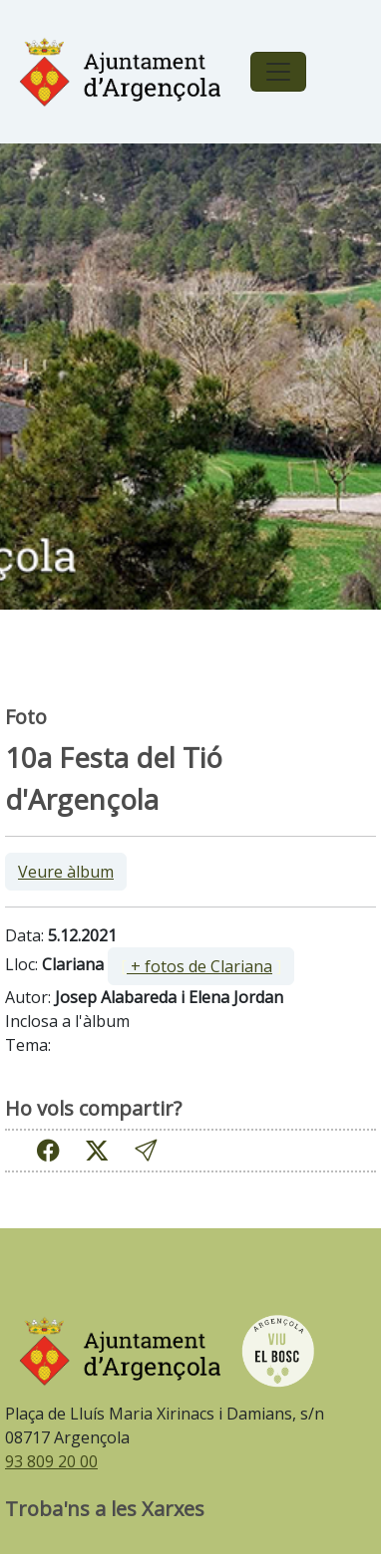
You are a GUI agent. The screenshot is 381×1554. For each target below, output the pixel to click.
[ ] (201, 966)
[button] (146, 1150)
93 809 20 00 (51, 1461)
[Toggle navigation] (278, 72)
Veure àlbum (66, 872)
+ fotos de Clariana (199, 966)
